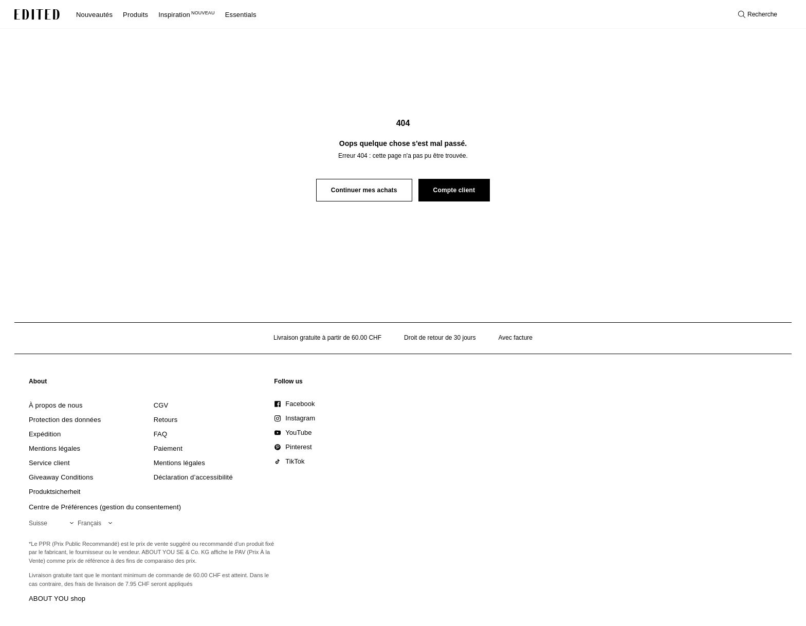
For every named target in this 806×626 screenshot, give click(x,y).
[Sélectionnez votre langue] (97, 523)
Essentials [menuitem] (241, 14)
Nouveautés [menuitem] (94, 14)
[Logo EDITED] (37, 14)
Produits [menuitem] (135, 14)
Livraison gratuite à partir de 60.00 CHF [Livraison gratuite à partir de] (327, 337)
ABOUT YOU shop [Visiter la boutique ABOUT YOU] (57, 598)
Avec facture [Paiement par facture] (516, 337)
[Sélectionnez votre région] (53, 523)
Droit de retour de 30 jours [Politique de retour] (439, 337)
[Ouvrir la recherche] (757, 14)
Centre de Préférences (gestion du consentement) (105, 507)
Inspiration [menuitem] (186, 14)
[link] (38, 383)
